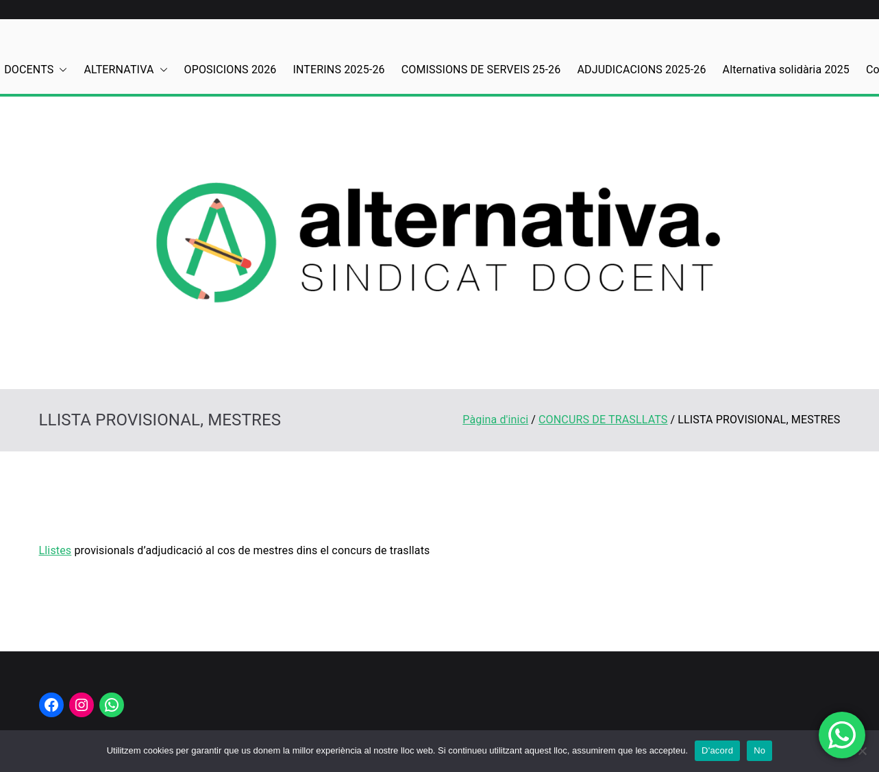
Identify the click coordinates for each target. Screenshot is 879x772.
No (759, 750)
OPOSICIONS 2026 (230, 69)
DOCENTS (35, 70)
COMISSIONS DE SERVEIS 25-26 (481, 69)
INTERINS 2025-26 (339, 69)
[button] (60, 70)
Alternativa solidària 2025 (786, 69)
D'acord (717, 750)
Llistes (55, 550)
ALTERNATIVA (125, 70)
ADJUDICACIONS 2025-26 (641, 69)
